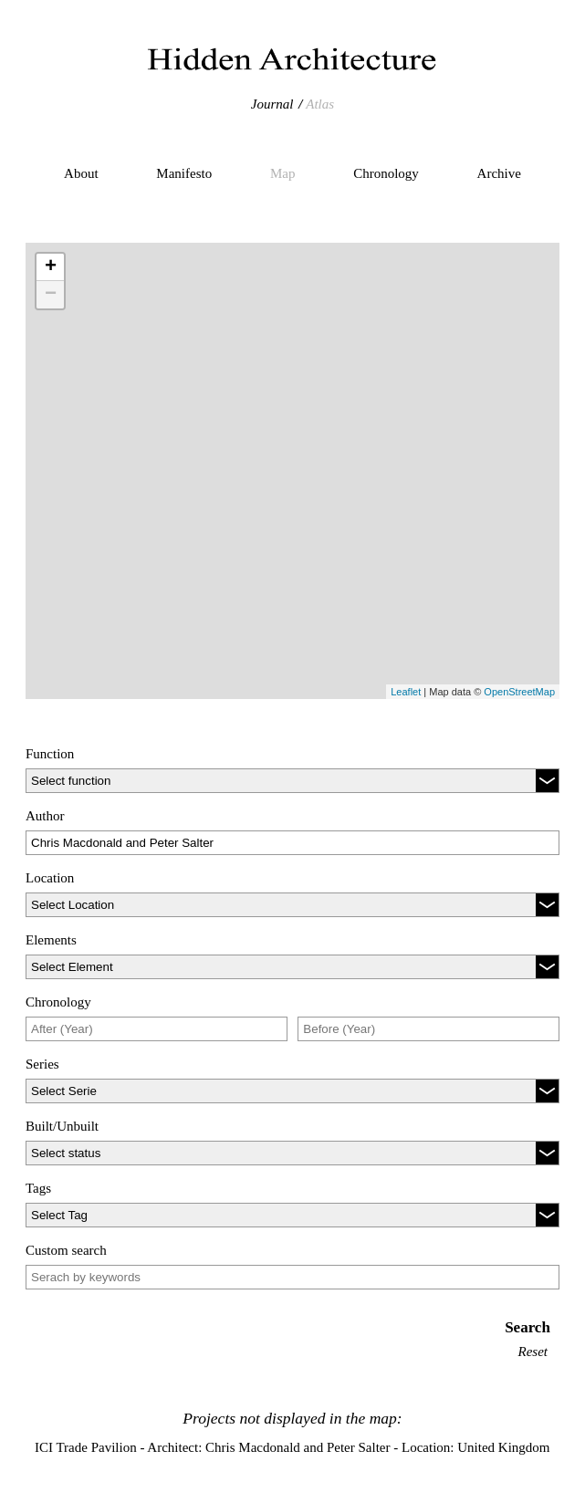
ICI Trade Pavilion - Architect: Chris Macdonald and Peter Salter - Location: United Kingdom (292, 1447)
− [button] (51, 294)
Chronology (386, 173)
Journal (272, 104)
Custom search (66, 1250)
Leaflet (406, 691)
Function (50, 753)
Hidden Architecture (293, 59)
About (81, 173)
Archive (499, 173)
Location (50, 878)
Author (45, 816)
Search (527, 1327)
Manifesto (184, 173)
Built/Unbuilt (62, 1126)
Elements (51, 940)
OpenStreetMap (519, 691)
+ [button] (51, 267)
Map (283, 173)
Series (42, 1064)
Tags (38, 1188)
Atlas (320, 104)
